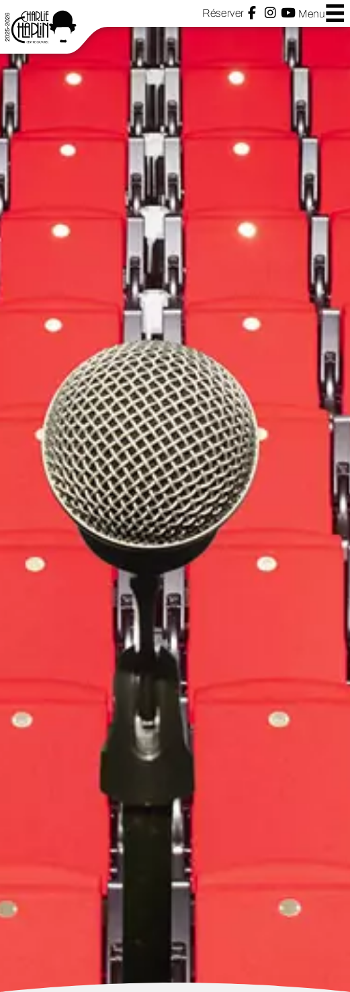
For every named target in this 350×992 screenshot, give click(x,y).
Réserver (222, 13)
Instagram (270, 13)
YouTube (288, 13)
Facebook (252, 13)
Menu (321, 13)
